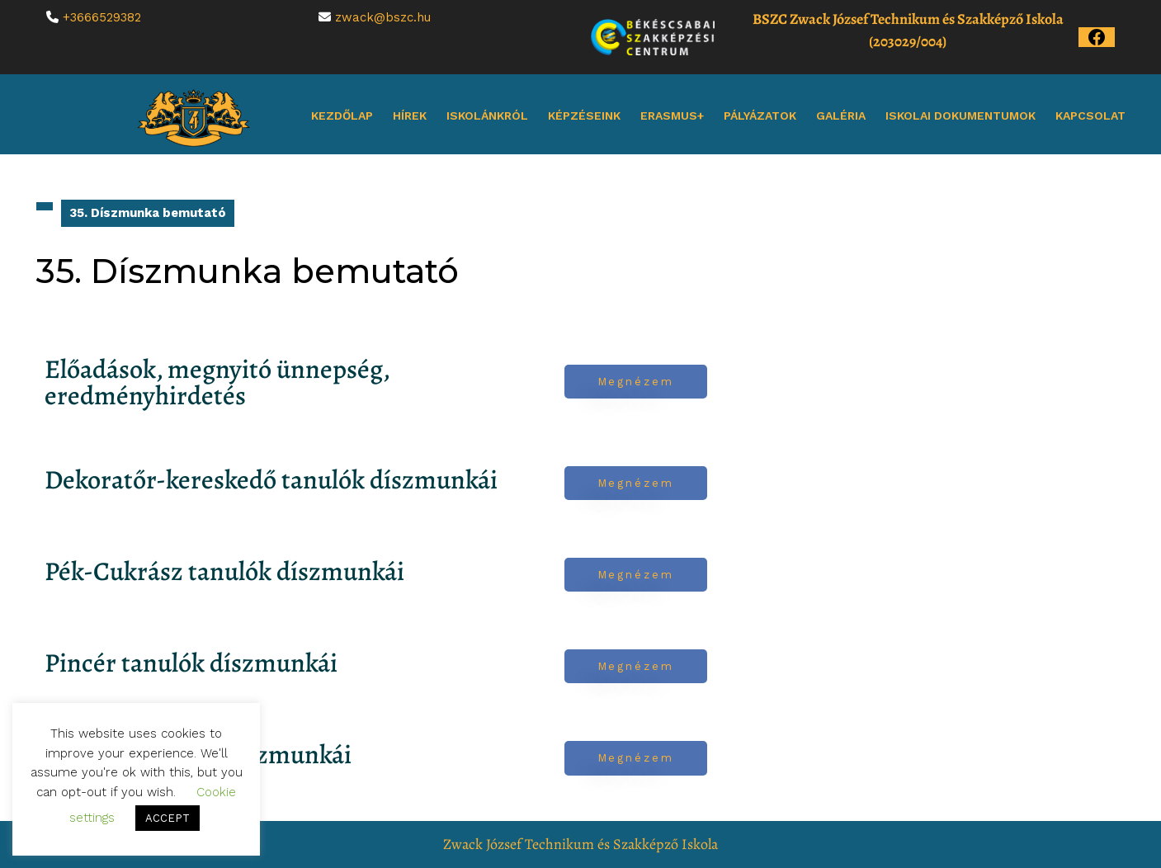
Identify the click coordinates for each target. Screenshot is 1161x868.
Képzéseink (584, 115)
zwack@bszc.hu (383, 17)
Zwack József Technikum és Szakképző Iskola (580, 844)
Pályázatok (760, 115)
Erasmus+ (672, 115)
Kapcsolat (1090, 115)
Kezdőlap (342, 115)
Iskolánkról (487, 115)
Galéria (841, 115)
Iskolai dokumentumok (960, 115)
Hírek (410, 115)
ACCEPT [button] (167, 818)
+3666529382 (102, 17)
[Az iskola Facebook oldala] (1097, 36)
